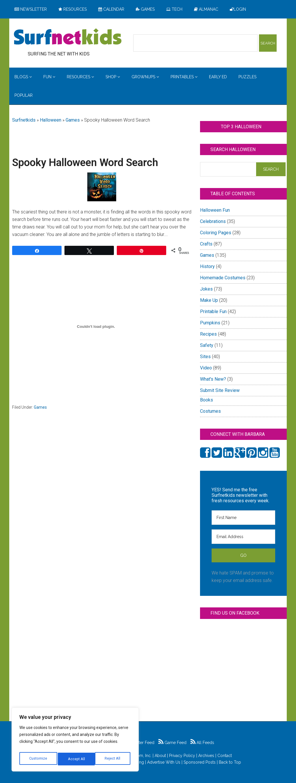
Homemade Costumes (222, 277)
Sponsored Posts (200, 762)
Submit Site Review (220, 390)
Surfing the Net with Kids (68, 37)
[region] (75, 741)
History (207, 266)
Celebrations (213, 221)
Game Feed (172, 742)
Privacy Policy (182, 755)
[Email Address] (243, 536)
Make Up (209, 300)
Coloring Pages (215, 232)
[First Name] (243, 517)
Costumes (210, 411)
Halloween (50, 120)
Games (73, 120)
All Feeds (202, 742)
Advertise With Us (163, 762)
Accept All (113, 759)
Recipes (208, 334)
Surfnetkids (24, 120)
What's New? (213, 379)
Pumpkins (210, 323)
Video (206, 368)
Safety (206, 345)
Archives (206, 755)
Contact (224, 755)
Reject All (75, 759)
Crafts (206, 244)
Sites (205, 356)
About (160, 755)
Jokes (206, 289)
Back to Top (230, 762)
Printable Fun (213, 311)
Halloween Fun (215, 210)
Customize (38, 759)
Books (206, 400)
